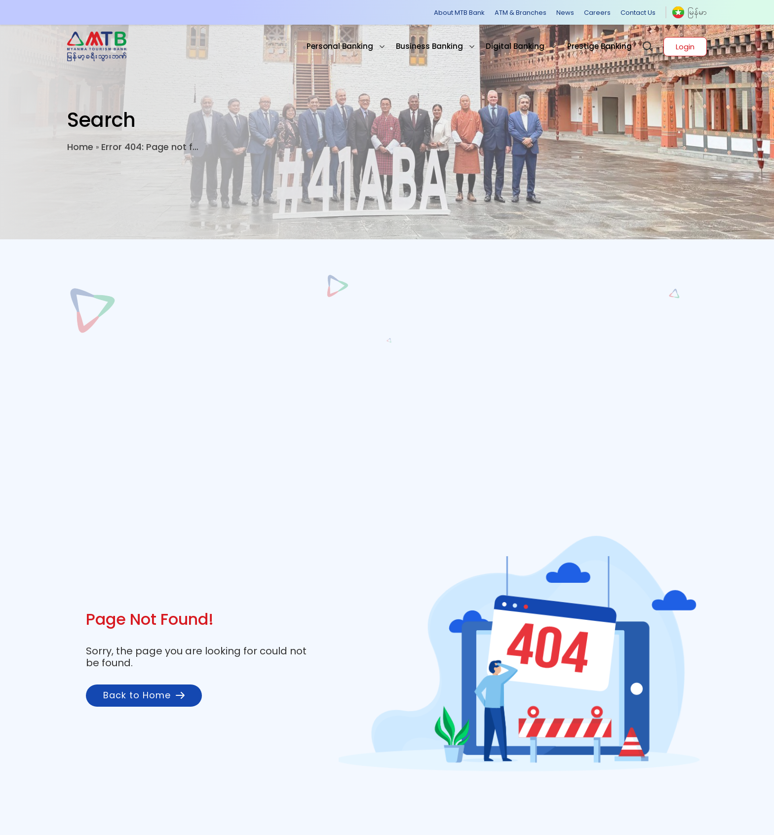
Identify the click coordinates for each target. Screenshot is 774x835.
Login (685, 46)
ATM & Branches (520, 12)
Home (80, 147)
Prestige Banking (599, 46)
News (565, 12)
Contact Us (638, 12)
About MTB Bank (459, 12)
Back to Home (144, 695)
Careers (597, 12)
